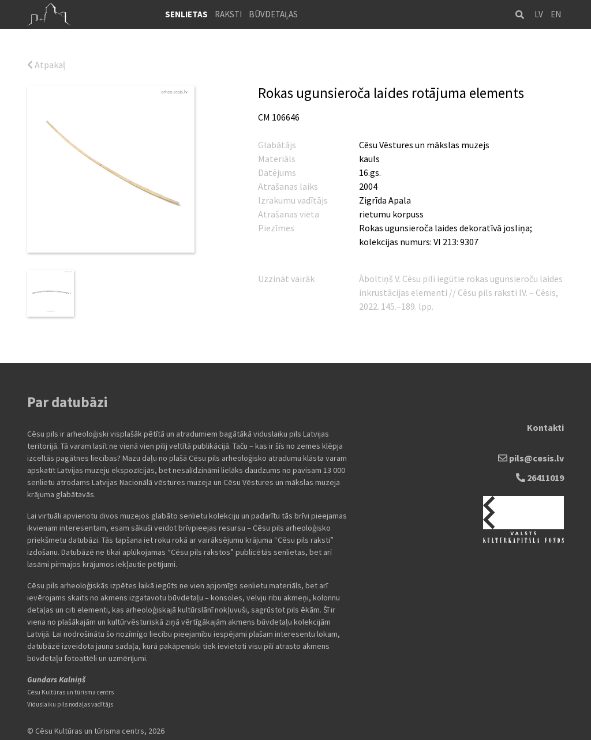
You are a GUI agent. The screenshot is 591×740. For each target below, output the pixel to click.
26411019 (540, 475)
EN (556, 14)
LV (538, 14)
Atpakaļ (46, 64)
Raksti (228, 14)
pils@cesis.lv (531, 455)
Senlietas (186, 14)
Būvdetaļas (273, 14)
